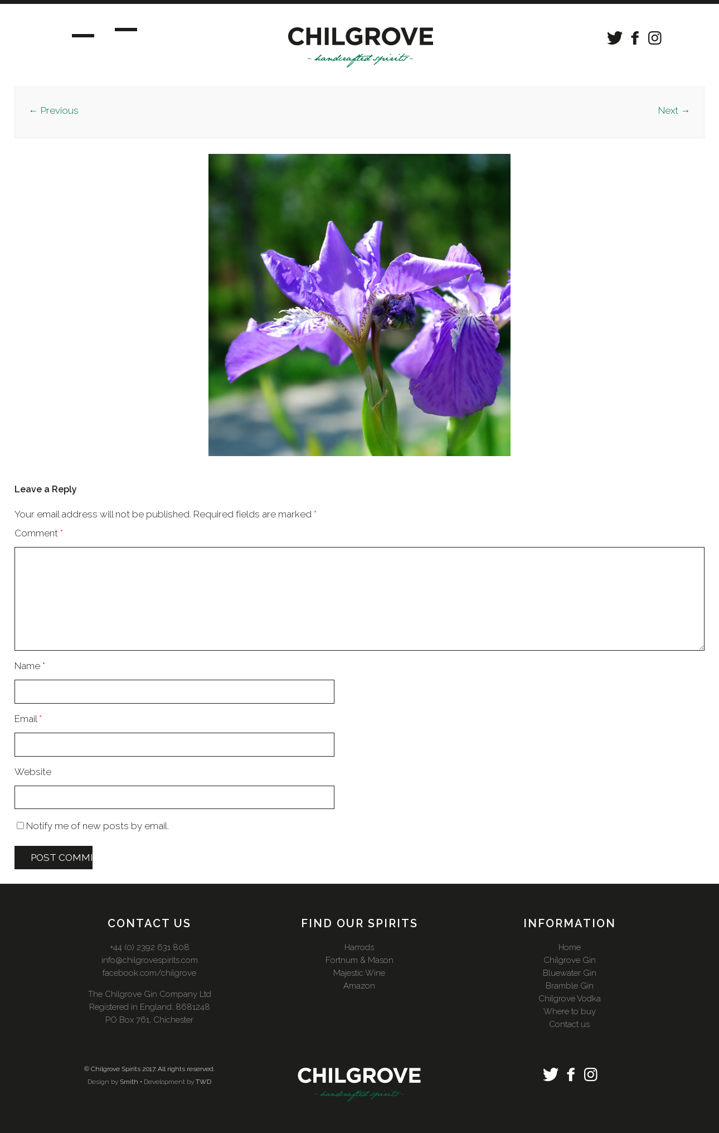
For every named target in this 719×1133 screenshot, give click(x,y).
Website (32, 771)
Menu (93, 34)
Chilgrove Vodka (569, 999)
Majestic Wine (359, 973)
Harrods (359, 947)
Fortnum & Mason (359, 960)
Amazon (359, 986)
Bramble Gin (570, 986)
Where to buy (569, 1011)
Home (569, 947)
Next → (674, 110)
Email (28, 718)
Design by (103, 1082)
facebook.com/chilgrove (149, 973)
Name (29, 665)
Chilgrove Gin (569, 960)
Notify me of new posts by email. (97, 825)
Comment (38, 533)
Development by (169, 1082)
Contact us (569, 1024)
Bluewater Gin (569, 973)
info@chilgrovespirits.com (149, 960)
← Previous (54, 110)
